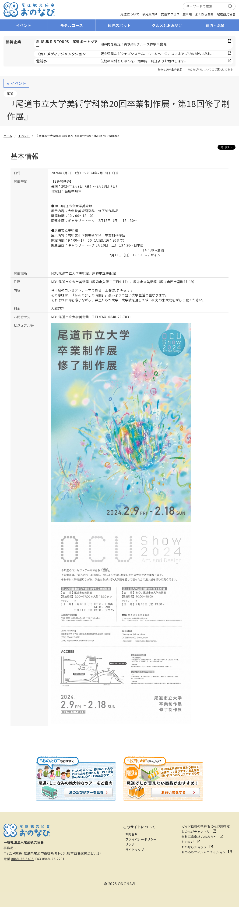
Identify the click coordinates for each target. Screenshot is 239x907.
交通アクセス (170, 14)
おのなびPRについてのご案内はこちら (210, 69)
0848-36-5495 (22, 858)
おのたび (188, 842)
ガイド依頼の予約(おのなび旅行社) (206, 826)
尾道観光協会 (226, 14)
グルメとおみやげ (167, 25)
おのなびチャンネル (196, 831)
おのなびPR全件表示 (170, 69)
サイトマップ (134, 849)
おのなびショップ (194, 847)
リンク (130, 844)
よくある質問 (204, 14)
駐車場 (187, 14)
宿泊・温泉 (215, 25)
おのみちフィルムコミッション (203, 852)
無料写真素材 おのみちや (199, 836)
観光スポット (119, 25)
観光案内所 (150, 14)
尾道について (129, 14)
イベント (24, 25)
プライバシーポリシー (141, 839)
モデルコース (71, 25)
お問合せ (131, 834)
